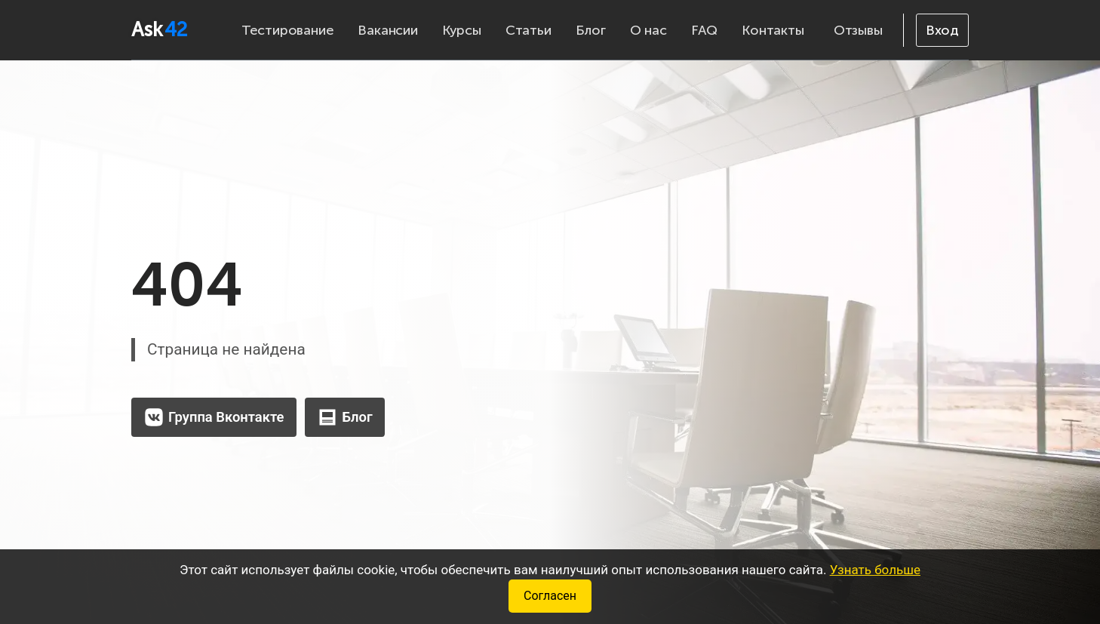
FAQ (704, 30)
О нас (648, 30)
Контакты (772, 30)
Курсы (461, 30)
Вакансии (387, 30)
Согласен (550, 596)
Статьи (528, 30)
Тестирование (287, 30)
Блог (591, 30)
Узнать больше (875, 569)
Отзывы (858, 30)
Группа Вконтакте (213, 417)
